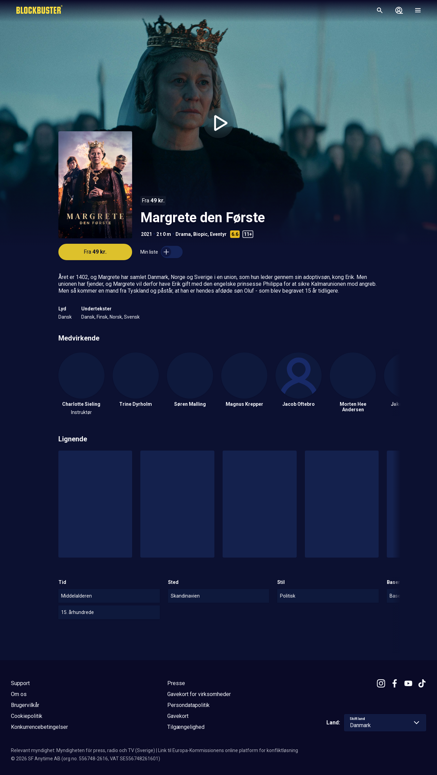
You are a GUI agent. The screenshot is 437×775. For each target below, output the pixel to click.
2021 (146, 234)
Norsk (116, 317)
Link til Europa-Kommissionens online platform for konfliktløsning (228, 750)
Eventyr (218, 234)
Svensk (132, 317)
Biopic (200, 234)
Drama (183, 234)
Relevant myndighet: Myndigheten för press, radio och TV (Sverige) (83, 750)
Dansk (65, 317)
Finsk (102, 317)
